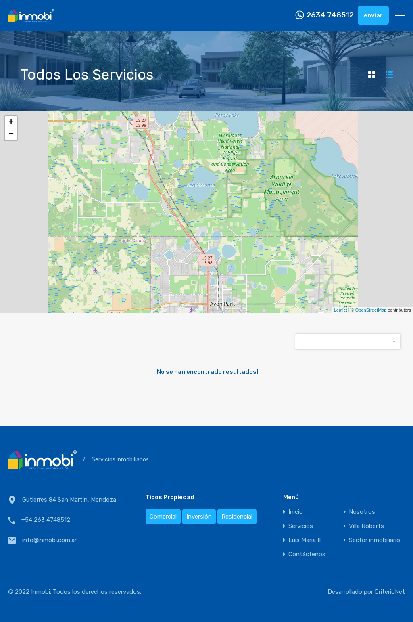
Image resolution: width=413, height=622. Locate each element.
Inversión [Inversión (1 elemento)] (199, 516)
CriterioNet (390, 591)
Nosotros (362, 512)
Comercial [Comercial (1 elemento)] (163, 516)
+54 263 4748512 (45, 520)
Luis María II (304, 540)
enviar (373, 15)
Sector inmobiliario (374, 540)
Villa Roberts (366, 526)
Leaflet (340, 310)
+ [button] (11, 122)
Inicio (295, 512)
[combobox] (348, 341)
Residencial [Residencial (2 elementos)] (236, 516)
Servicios (300, 526)
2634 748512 (330, 15)
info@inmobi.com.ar (49, 540)
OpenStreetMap (371, 310)
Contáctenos (306, 554)
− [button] (11, 134)
